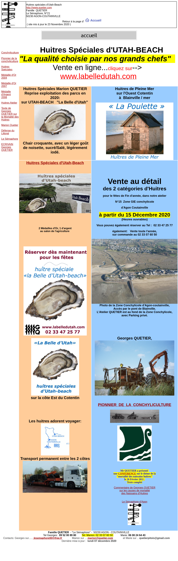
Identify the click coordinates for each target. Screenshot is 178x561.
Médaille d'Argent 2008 (6, 94)
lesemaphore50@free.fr (48, 538)
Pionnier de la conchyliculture (9, 60)
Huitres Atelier (9, 102)
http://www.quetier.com (39, 7)
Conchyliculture (10, 52)
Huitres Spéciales (6, 68)
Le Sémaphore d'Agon (134, 501)
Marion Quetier (9, 125)
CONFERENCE (127, 473)
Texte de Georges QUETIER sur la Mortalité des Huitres (10, 114)
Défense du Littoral (7, 132)
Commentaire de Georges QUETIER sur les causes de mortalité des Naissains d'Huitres (134, 490)
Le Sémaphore (9, 138)
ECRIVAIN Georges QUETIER (7, 147)
